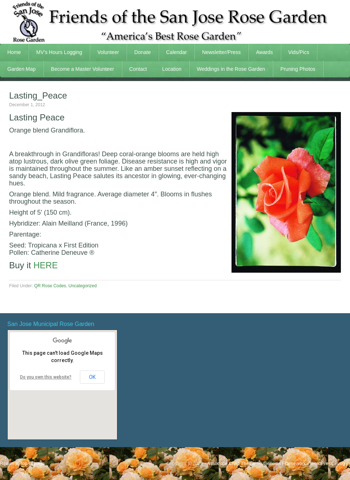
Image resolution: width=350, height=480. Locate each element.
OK (92, 377)
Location (172, 69)
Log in (343, 463)
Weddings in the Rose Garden (231, 69)
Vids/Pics (295, 52)
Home (14, 52)
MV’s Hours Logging (59, 52)
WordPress (321, 463)
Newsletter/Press (218, 52)
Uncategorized (83, 285)
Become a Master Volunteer (82, 69)
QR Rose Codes (50, 285)
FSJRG (175, 22)
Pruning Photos (297, 69)
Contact (138, 69)
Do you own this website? (45, 377)
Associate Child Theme (231, 463)
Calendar (176, 52)
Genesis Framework (285, 463)
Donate (142, 52)
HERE (46, 265)
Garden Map (18, 69)
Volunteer (104, 52)
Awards (261, 52)
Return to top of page (22, 463)
